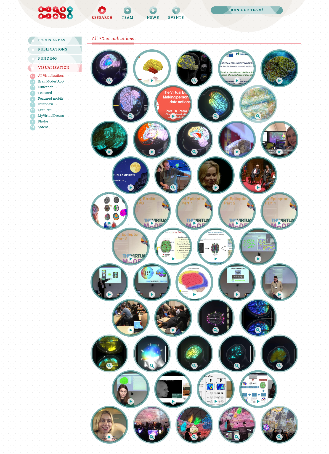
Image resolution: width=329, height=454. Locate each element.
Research (102, 18)
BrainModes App (47, 82)
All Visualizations (47, 76)
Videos (39, 127)
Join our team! (247, 10)
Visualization (54, 68)
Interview (42, 104)
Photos (39, 122)
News (153, 18)
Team (127, 18)
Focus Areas (52, 40)
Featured (41, 93)
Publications (52, 49)
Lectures (41, 110)
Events (176, 18)
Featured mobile (47, 99)
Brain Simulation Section (55, 12)
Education (42, 87)
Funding (47, 59)
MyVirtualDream (47, 116)
